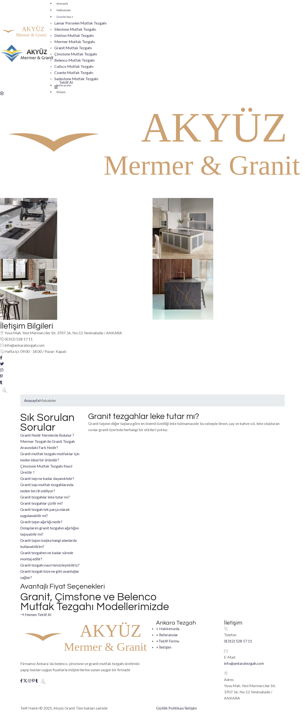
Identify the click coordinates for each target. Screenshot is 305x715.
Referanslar (167, 636)
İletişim (61, 92)
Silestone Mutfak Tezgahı (75, 29)
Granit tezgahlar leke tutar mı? (45, 497)
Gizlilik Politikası (170, 708)
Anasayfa (62, 3)
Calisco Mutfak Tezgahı (73, 66)
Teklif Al (66, 82)
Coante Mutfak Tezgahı (73, 72)
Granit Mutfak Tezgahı (73, 47)
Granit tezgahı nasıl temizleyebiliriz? (50, 565)
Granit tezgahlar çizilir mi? (41, 503)
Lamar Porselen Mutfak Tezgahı (80, 23)
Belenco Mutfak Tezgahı (74, 60)
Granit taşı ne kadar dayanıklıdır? (47, 478)
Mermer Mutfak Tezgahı (74, 41)
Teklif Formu (167, 642)
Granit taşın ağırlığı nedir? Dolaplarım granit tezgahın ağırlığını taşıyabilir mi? (49, 527)
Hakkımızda (63, 10)
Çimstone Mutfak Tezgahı (75, 54)
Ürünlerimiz (64, 16)
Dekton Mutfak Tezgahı (74, 35)
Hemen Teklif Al (39, 614)
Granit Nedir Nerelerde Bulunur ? (47, 435)
